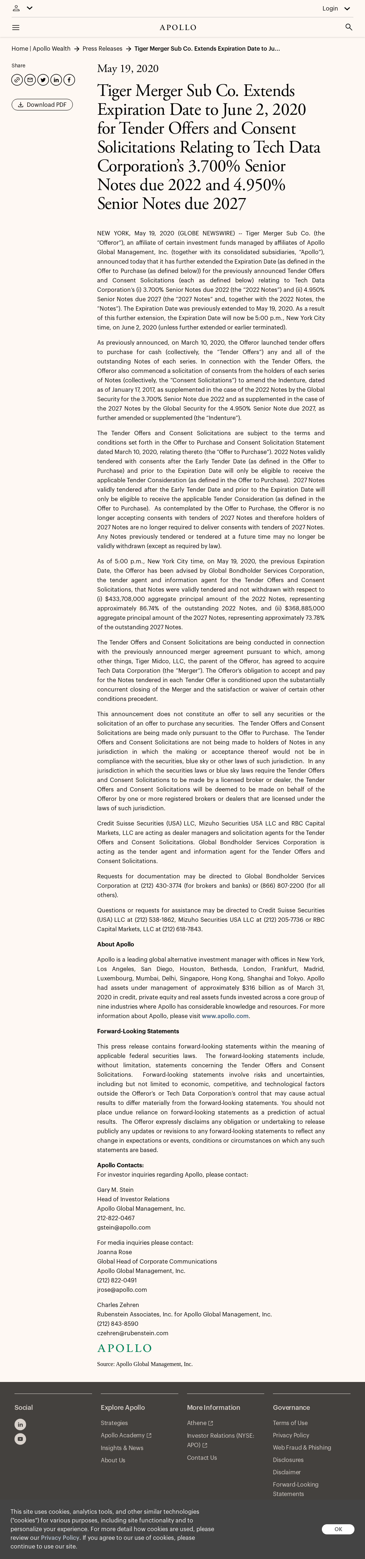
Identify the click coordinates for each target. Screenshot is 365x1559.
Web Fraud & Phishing (302, 1448)
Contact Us (202, 1458)
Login (330, 9)
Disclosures (288, 1460)
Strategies (114, 1423)
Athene (197, 1423)
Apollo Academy (123, 1435)
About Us (113, 1460)
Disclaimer (287, 1472)
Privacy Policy (60, 1538)
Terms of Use (290, 1423)
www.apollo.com (225, 1016)
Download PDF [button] (42, 107)
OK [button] (338, 1529)
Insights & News (122, 1448)
